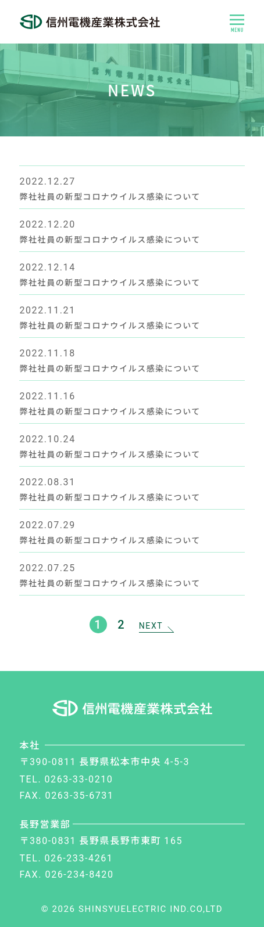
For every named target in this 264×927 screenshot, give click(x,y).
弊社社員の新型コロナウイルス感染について (110, 196)
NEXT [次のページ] (151, 625)
